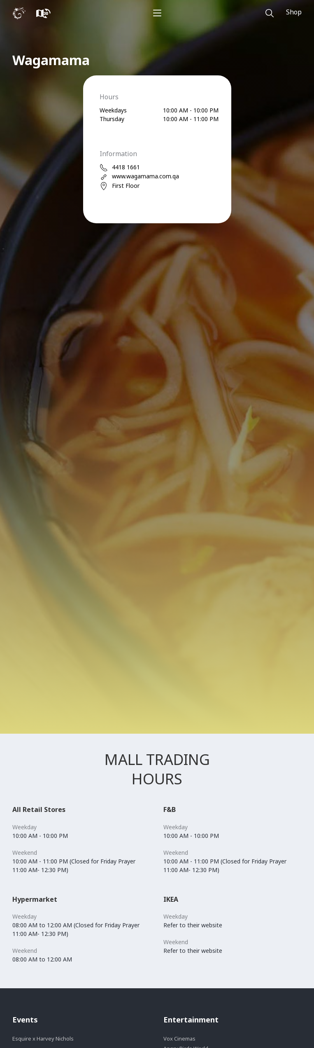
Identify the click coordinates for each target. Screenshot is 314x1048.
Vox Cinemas (179, 1038)
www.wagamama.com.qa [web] (139, 176)
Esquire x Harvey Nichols (43, 1038)
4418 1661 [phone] (120, 167)
